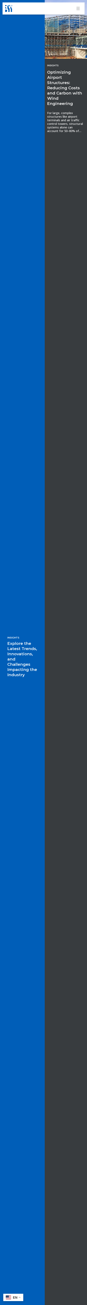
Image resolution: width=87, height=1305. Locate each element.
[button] (13, 1297)
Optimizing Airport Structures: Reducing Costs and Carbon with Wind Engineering (64, 88)
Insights (52, 65)
